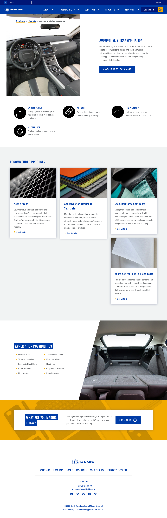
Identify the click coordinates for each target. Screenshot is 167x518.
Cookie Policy (97, 470)
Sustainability (67, 9)
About (47, 9)
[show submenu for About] (53, 9)
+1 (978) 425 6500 (83, 485)
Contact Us (150, 9)
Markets (32, 21)
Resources (130, 9)
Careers (158, 2)
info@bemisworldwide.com (83, 489)
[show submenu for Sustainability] (78, 9)
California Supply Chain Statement (90, 509)
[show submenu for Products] (118, 9)
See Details (21, 232)
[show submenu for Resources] (139, 9)
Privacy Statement (117, 470)
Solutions (90, 9)
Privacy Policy (68, 509)
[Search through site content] (19, 2)
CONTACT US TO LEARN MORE (117, 69)
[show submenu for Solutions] (98, 9)
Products (110, 9)
